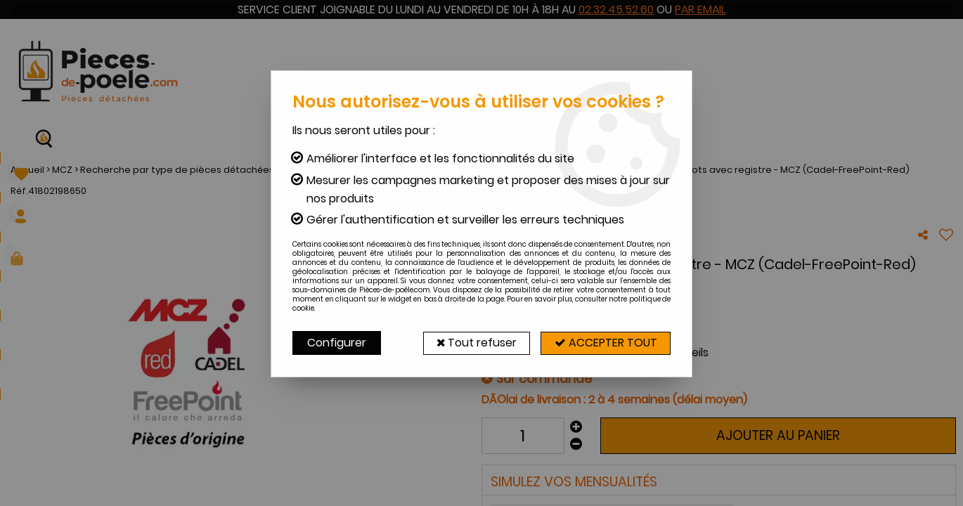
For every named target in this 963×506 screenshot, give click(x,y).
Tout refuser (472, 343)
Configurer (336, 343)
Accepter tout (604, 343)
